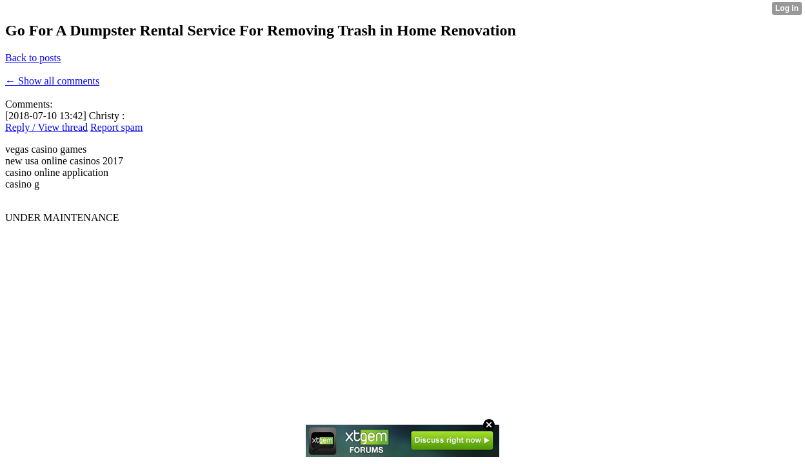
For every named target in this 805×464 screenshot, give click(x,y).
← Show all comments (52, 80)
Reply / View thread (46, 127)
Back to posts (33, 57)
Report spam (116, 127)
